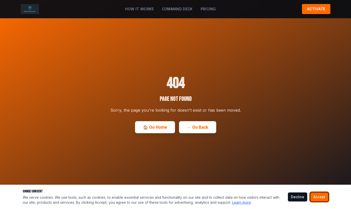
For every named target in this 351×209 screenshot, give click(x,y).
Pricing (208, 9)
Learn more (241, 202)
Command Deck (177, 9)
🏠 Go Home (155, 127)
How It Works (139, 9)
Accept (319, 197)
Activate (316, 9)
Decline (297, 197)
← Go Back (197, 127)
